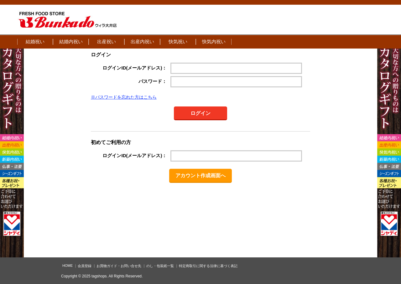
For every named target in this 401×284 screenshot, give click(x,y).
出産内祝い (142, 41)
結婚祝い (35, 41)
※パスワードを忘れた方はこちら (124, 97)
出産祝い (106, 41)
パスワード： (152, 81)
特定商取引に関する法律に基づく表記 (208, 266)
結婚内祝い (71, 41)
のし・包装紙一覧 (160, 266)
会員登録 (84, 266)
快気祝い (178, 41)
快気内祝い (214, 41)
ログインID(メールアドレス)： (134, 67)
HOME (67, 265)
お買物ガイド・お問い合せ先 (118, 266)
